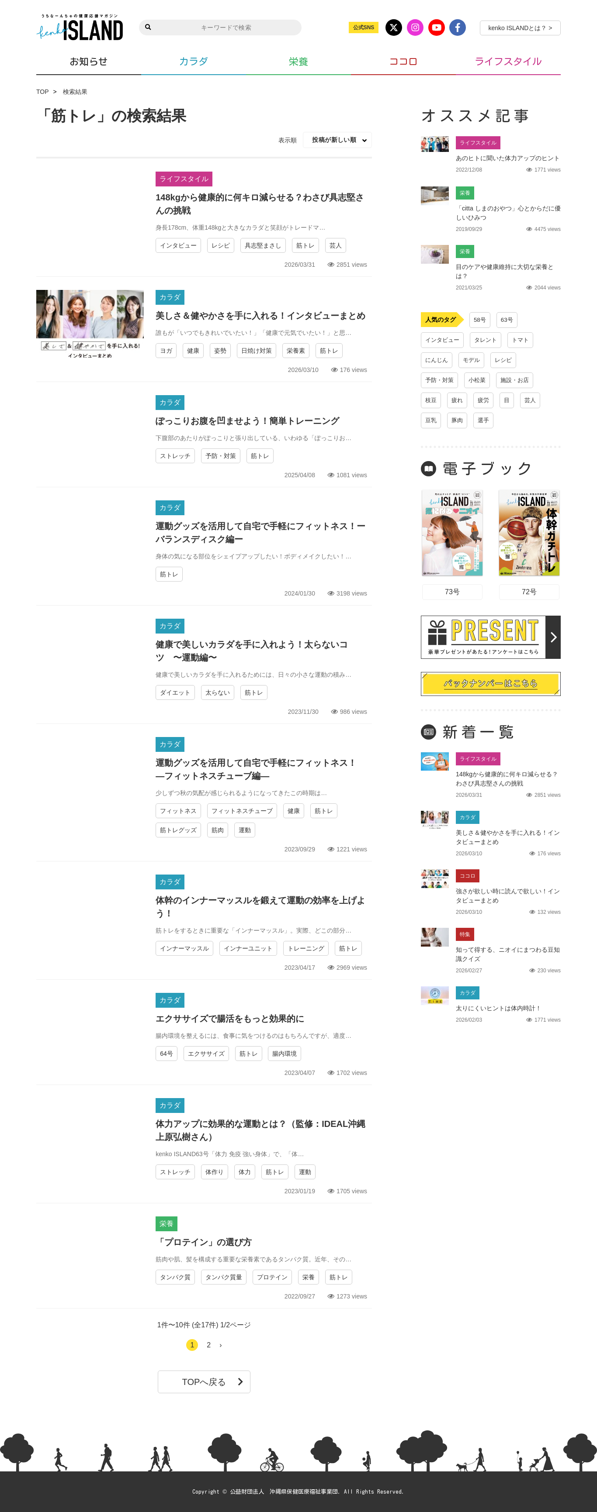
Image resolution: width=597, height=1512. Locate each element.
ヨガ (166, 350)
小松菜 (480, 380)
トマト (525, 340)
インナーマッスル (184, 948)
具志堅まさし (263, 245)
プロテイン (272, 1277)
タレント (489, 340)
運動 (245, 830)
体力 (245, 1171)
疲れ (458, 400)
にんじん (437, 360)
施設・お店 (519, 380)
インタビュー (178, 245)
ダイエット (175, 692)
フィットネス (178, 810)
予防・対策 (220, 455)
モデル (474, 360)
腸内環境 (284, 1053)
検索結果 (75, 91)
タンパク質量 (223, 1277)
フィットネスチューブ (242, 810)
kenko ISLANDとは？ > (520, 27)
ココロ (403, 61)
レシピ (221, 245)
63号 (507, 320)
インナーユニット (248, 948)
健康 (193, 350)
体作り (214, 1171)
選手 (485, 420)
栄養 (298, 61)
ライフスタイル (508, 61)
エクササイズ (206, 1053)
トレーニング (306, 948)
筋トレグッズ (178, 830)
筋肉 (218, 830)
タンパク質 (175, 1277)
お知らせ (88, 61)
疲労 (485, 400)
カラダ (193, 61)
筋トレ (305, 245)
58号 (480, 320)
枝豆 (431, 400)
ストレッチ (175, 455)
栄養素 (296, 350)
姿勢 (220, 350)
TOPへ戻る (213, 1382)
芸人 (336, 245)
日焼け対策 (256, 350)
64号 (166, 1053)
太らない (217, 692)
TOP (42, 91)
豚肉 (458, 420)
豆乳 (431, 420)
